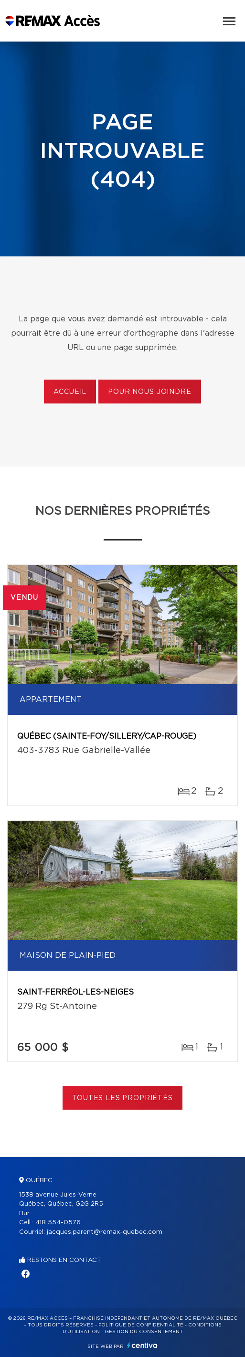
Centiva (142, 1345)
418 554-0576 (58, 1222)
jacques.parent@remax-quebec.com (104, 1232)
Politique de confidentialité (140, 1325)
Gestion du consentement (144, 1331)
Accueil (69, 392)
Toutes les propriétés (122, 1098)
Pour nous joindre (149, 392)
